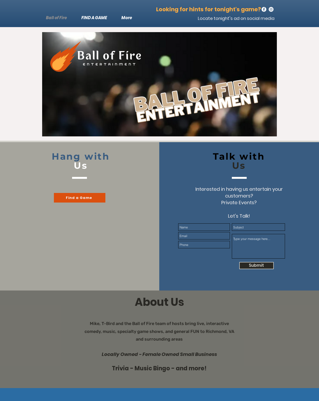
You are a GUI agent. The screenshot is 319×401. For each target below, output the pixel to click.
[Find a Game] (79, 198)
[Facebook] (264, 9)
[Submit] (256, 265)
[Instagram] (271, 9)
